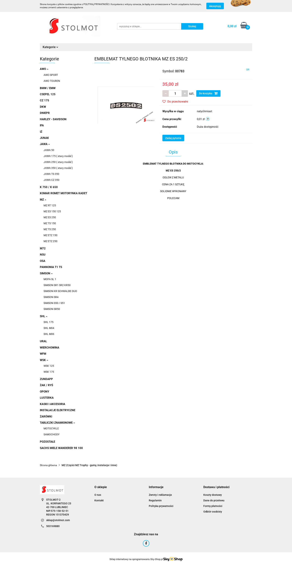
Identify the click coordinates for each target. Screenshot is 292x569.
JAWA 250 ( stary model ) (58, 161)
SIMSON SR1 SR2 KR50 (57, 285)
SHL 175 (48, 322)
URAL (43, 341)
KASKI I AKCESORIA (52, 404)
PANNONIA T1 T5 (51, 267)
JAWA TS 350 (51, 173)
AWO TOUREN (52, 80)
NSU (42, 254)
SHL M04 (49, 328)
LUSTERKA (47, 397)
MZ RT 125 (50, 205)
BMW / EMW (47, 88)
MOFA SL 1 (50, 279)
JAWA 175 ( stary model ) (58, 156)
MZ (43, 199)
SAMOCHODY (51, 434)
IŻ (41, 131)
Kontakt (99, 500)
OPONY (44, 391)
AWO (44, 69)
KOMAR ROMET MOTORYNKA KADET (63, 193)
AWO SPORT (51, 74)
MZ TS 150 (50, 223)
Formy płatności (212, 506)
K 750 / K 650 (49, 187)
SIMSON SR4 (51, 297)
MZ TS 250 (50, 229)
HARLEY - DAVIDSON (53, 119)
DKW (43, 106)
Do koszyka (208, 93)
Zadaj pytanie (173, 138)
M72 (43, 248)
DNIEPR (45, 113)
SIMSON (46, 273)
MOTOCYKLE (51, 428)
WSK (44, 360)
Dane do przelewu (213, 500)
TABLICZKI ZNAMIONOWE (57, 422)
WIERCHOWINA (49, 347)
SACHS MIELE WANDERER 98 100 (61, 448)
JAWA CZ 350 (51, 179)
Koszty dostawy (212, 494)
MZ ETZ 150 (50, 235)
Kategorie (50, 47)
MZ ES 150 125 (52, 211)
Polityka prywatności (161, 506)
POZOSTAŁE (47, 441)
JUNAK (44, 138)
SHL (43, 316)
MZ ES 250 (50, 217)
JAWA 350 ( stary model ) (58, 167)
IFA (42, 125)
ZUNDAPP (46, 379)
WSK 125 (49, 365)
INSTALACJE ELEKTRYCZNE (57, 410)
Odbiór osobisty (212, 511)
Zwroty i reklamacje (160, 494)
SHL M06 (49, 333)
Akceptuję (215, 6)
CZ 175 (44, 100)
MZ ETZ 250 (50, 241)
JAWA (45, 144)
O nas (97, 494)
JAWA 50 (49, 150)
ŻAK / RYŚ (46, 385)
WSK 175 (49, 371)
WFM (43, 353)
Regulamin (155, 500)
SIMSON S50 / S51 (54, 303)
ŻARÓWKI (46, 416)
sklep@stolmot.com (58, 520)
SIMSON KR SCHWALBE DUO (60, 291)
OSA (42, 261)
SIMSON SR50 (52, 309)
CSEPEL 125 (47, 94)
